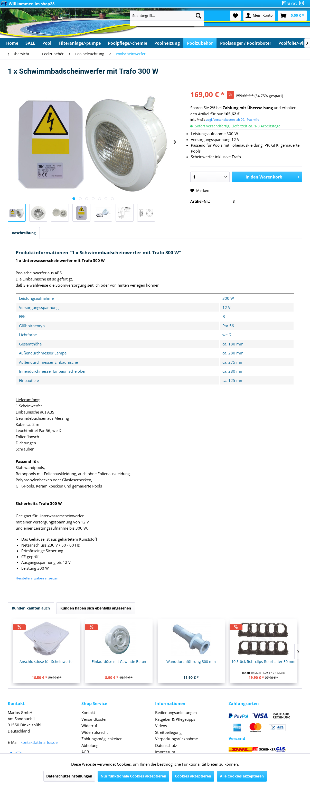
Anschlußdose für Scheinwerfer (47, 661)
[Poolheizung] (167, 43)
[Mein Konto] (259, 16)
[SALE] (30, 43)
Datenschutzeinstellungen (69, 776)
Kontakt (88, 712)
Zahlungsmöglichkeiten (102, 738)
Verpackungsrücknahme (176, 738)
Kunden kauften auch (31, 608)
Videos (161, 725)
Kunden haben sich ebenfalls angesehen (95, 608)
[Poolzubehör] (200, 43)
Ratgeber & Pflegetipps (175, 719)
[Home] (12, 43)
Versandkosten (94, 719)
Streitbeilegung (168, 732)
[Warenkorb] (292, 16)
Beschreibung (24, 232)
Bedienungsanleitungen (176, 712)
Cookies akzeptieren (193, 776)
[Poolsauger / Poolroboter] (246, 43)
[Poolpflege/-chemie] (127, 43)
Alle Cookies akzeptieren (242, 776)
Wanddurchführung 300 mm (191, 661)
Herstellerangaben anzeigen (37, 578)
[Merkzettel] (235, 16)
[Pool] (47, 43)
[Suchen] (198, 16)
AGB (85, 751)
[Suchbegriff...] (167, 16)
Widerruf (89, 725)
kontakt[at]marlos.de (39, 742)
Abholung (89, 745)
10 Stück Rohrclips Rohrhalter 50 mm (263, 661)
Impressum (165, 751)
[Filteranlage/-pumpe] (79, 43)
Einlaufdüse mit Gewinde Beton (119, 661)
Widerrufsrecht (94, 732)
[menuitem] (290, 3)
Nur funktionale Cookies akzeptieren (133, 776)
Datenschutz (166, 745)
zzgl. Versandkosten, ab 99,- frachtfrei (233, 119)
